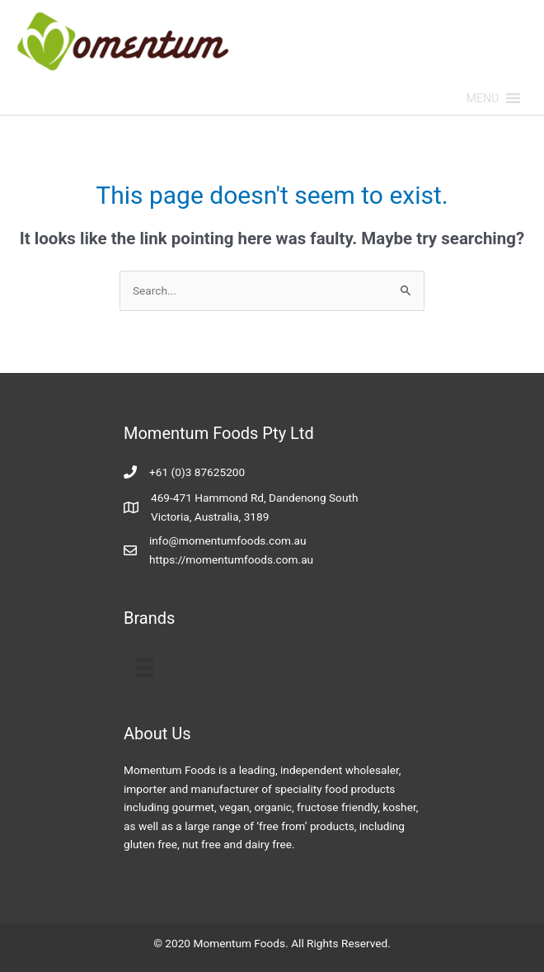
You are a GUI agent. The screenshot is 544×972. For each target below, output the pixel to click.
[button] (483, 98)
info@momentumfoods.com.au (228, 540)
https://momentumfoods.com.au (231, 559)
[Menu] (144, 667)
